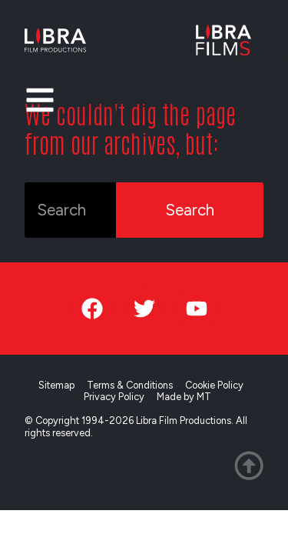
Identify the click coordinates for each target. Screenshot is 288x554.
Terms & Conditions (130, 385)
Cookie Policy (214, 385)
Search (189, 209)
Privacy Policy (114, 396)
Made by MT (184, 396)
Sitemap (56, 385)
